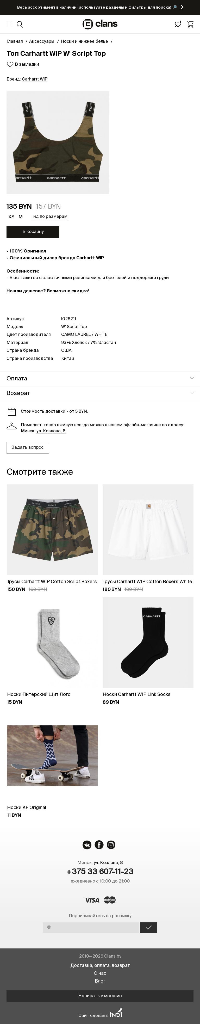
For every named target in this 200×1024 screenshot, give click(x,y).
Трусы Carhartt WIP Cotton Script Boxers (52, 581)
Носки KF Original (26, 807)
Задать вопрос (27, 447)
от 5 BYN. (78, 412)
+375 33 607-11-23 (99, 872)
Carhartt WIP (34, 79)
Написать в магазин (100, 996)
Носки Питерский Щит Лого (39, 694)
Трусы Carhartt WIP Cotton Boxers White (147, 581)
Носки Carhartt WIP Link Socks (137, 694)
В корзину (33, 232)
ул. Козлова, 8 (108, 863)
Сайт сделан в (100, 1016)
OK (148, 927)
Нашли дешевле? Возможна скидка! (48, 291)
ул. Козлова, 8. (51, 431)
